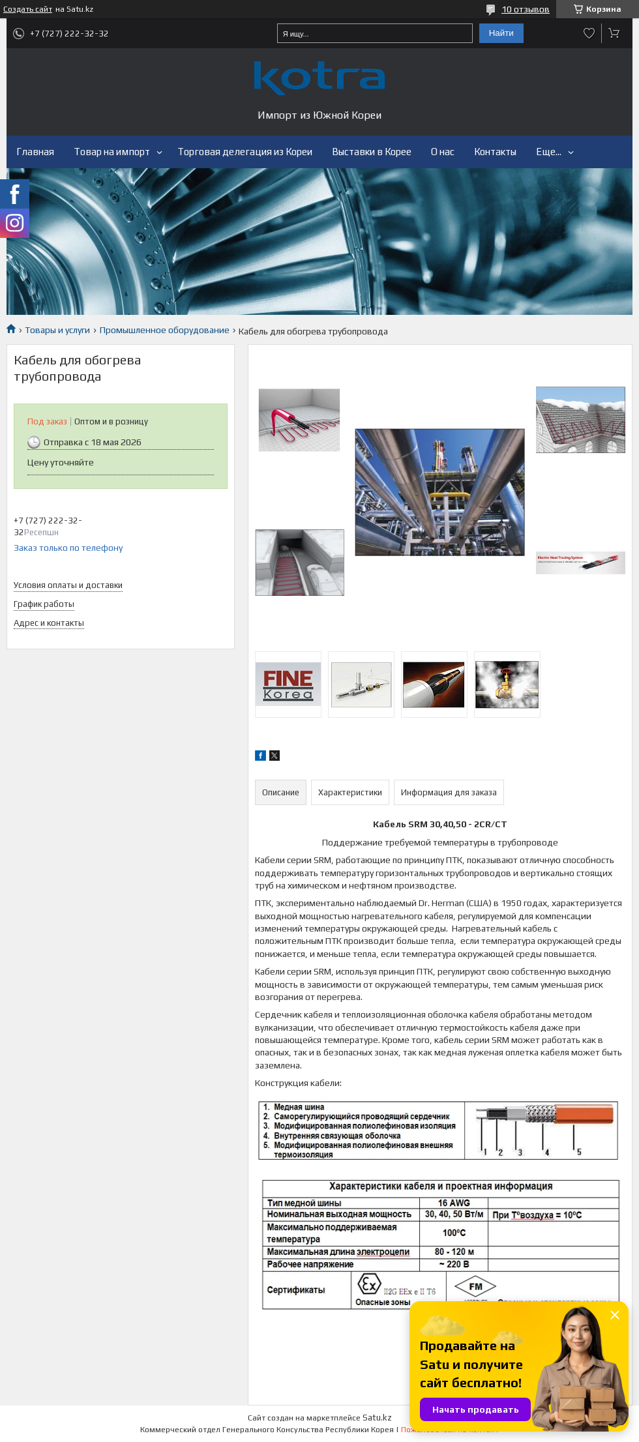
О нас (442, 151)
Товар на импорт (112, 151)
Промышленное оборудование (165, 330)
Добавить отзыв (589, 33)
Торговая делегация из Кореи (244, 151)
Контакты (495, 151)
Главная (35, 151)
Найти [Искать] (501, 33)
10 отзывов (525, 9)
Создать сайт (27, 9)
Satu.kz (377, 1417)
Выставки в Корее (371, 151)
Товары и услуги (57, 330)
